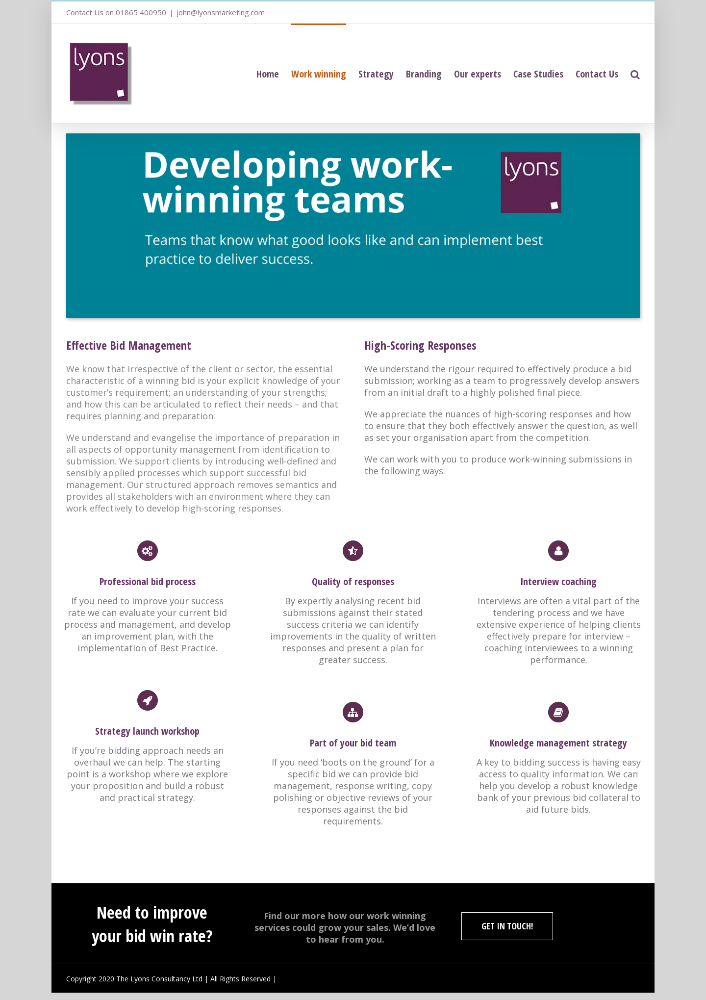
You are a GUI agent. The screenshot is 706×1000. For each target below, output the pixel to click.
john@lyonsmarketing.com (220, 12)
